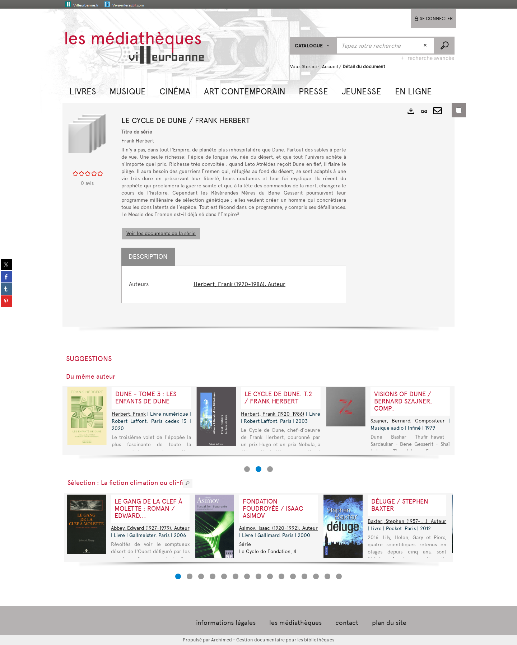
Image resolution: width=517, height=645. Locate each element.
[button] (82, 91)
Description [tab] (148, 257)
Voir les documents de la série (161, 233)
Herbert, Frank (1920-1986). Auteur (239, 284)
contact (346, 623)
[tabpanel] (234, 284)
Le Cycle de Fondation (264, 551)
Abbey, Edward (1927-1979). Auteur (150, 528)
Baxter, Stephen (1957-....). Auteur (407, 521)
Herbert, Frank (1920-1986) (272, 414)
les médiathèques (295, 623)
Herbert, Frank (129, 414)
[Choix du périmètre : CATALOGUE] (313, 46)
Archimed (221, 639)
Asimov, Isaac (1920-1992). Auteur (278, 528)
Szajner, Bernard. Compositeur (408, 421)
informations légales (226, 623)
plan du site (389, 623)
